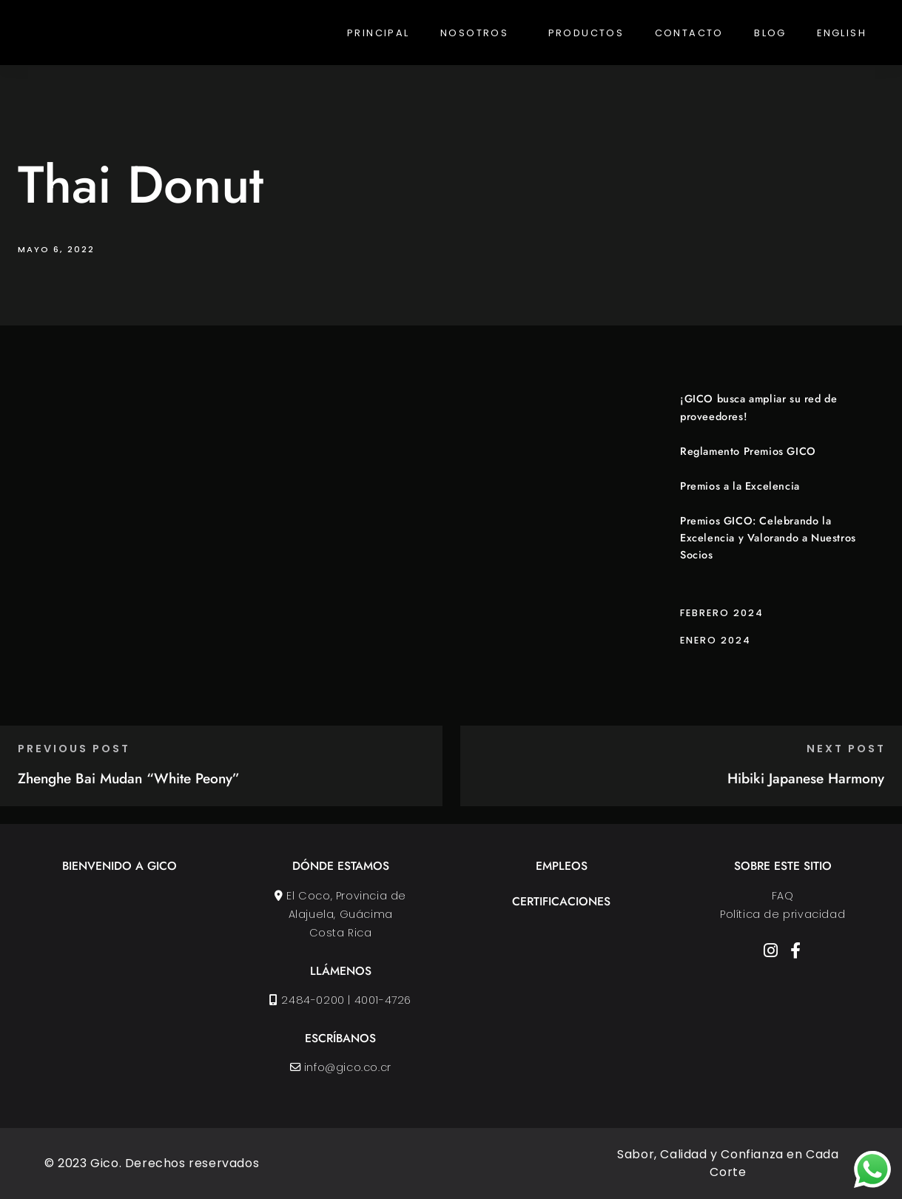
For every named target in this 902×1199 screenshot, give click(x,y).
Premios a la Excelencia (740, 486)
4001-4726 (382, 1000)
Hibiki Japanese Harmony (805, 778)
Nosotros (474, 33)
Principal (378, 33)
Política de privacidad (782, 914)
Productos (586, 33)
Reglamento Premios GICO (748, 451)
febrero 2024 (722, 613)
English (841, 33)
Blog (770, 33)
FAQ (783, 895)
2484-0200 (313, 1000)
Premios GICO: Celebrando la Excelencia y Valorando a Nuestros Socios (768, 537)
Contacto (689, 33)
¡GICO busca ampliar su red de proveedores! (758, 407)
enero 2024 (715, 640)
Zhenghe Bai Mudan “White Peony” (129, 778)
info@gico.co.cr (347, 1067)
